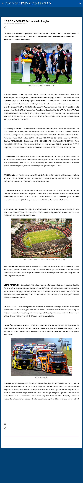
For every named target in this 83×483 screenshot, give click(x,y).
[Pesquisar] (80, 3)
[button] (5, 27)
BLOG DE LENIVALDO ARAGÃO (28, 3)
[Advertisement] (41, 464)
